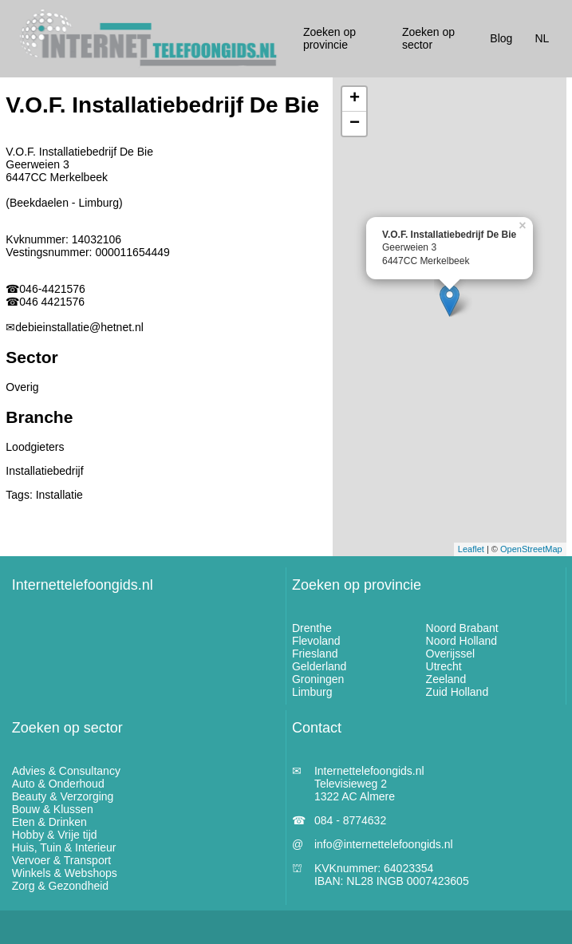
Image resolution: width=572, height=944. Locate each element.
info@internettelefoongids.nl (383, 844)
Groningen (318, 679)
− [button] (354, 124)
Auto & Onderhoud (58, 783)
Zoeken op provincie (356, 585)
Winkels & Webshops (64, 873)
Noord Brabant (462, 628)
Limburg (312, 691)
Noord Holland (462, 640)
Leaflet (471, 549)
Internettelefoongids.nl (82, 585)
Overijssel (450, 653)
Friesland (315, 653)
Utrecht (444, 666)
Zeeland (446, 679)
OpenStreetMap (531, 549)
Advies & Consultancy (66, 770)
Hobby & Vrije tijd (54, 834)
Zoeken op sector (67, 728)
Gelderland (319, 666)
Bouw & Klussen (52, 809)
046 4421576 (52, 301)
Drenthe (312, 628)
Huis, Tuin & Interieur (64, 847)
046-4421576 (52, 288)
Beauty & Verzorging (63, 796)
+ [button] (354, 99)
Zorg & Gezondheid (60, 885)
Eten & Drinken (49, 822)
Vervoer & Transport (62, 860)
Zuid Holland (457, 691)
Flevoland (316, 640)
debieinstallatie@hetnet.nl (79, 327)
